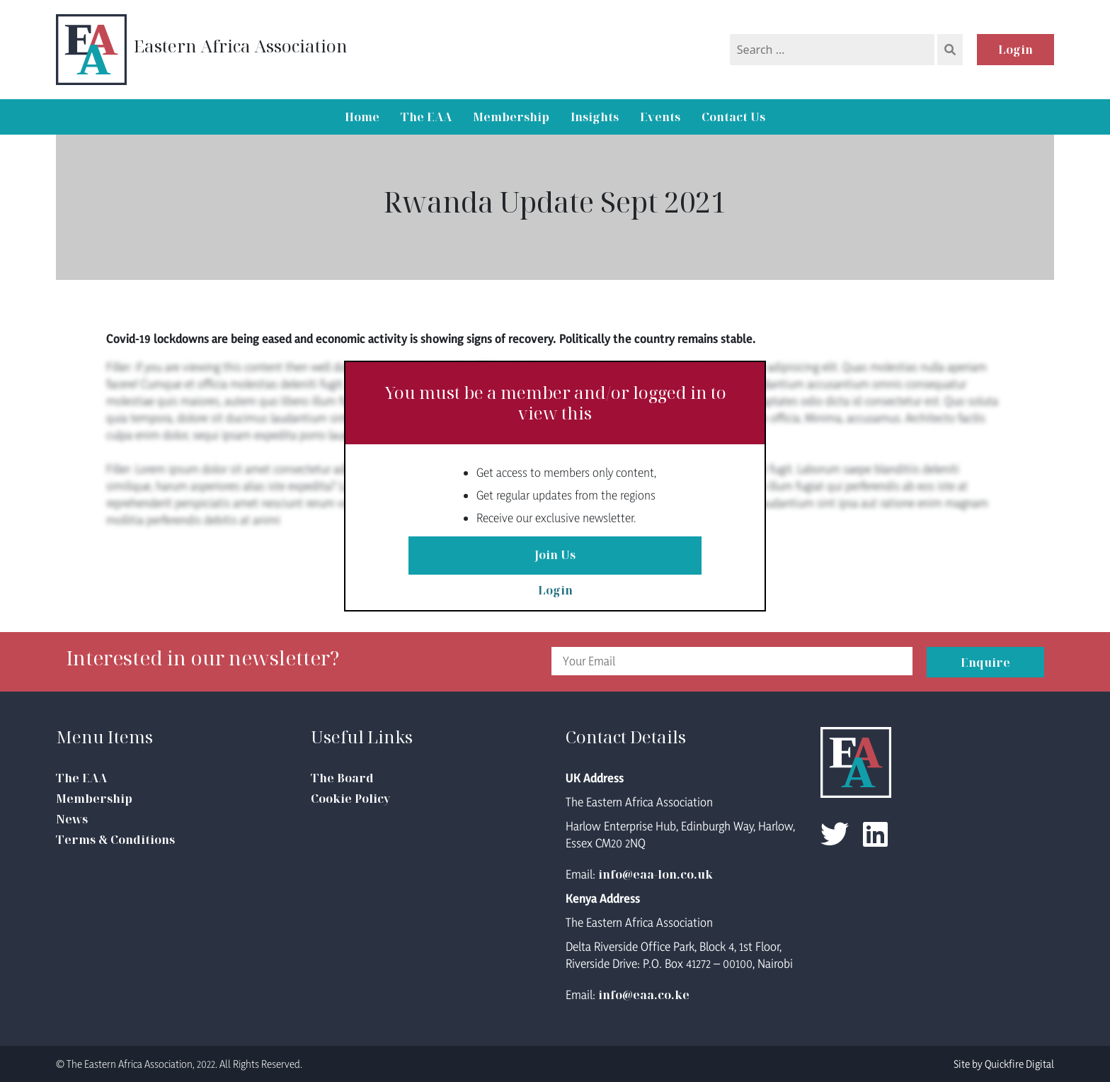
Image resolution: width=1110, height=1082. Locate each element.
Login (1015, 49)
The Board (342, 778)
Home (362, 117)
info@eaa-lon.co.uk (655, 874)
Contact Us (733, 117)
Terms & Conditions (115, 839)
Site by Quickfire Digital (1004, 1064)
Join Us (555, 555)
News (72, 819)
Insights (595, 117)
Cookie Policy (350, 798)
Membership (511, 117)
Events (660, 117)
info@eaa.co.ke (644, 995)
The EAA (426, 117)
